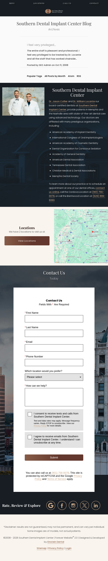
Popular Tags (34, 76)
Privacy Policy (40, 426)
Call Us (67, 3)
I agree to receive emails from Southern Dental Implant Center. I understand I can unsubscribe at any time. (57, 439)
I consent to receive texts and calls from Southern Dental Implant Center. (57, 419)
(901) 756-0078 (60, 472)
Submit (54, 457)
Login (68, 548)
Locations (38, 3)
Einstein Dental (55, 542)
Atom (71, 76)
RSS (79, 76)
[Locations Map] (81, 236)
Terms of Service (56, 478)
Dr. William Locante (84, 101)
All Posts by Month (55, 76)
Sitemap (41, 548)
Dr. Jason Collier (58, 101)
